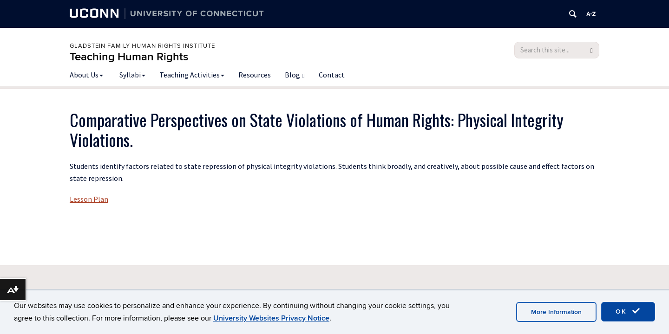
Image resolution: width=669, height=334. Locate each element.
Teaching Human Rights (129, 57)
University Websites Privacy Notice (271, 318)
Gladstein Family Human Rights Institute (142, 46)
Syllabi (132, 74)
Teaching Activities (191, 74)
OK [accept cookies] (628, 311)
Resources (254, 74)
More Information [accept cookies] (556, 312)
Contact (332, 74)
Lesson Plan (89, 199)
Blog (295, 74)
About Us (86, 74)
